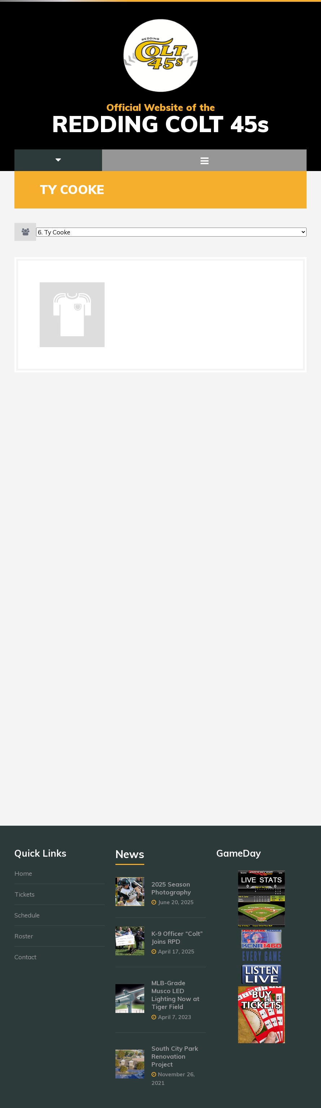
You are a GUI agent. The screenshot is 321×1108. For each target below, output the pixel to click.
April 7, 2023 (174, 1020)
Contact (25, 960)
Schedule (27, 919)
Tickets (24, 898)
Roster (23, 940)
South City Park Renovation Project (174, 1060)
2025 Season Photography (171, 892)
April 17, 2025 (176, 955)
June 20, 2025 (176, 905)
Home (23, 877)
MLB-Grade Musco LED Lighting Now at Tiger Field (175, 998)
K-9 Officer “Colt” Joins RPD (177, 941)
